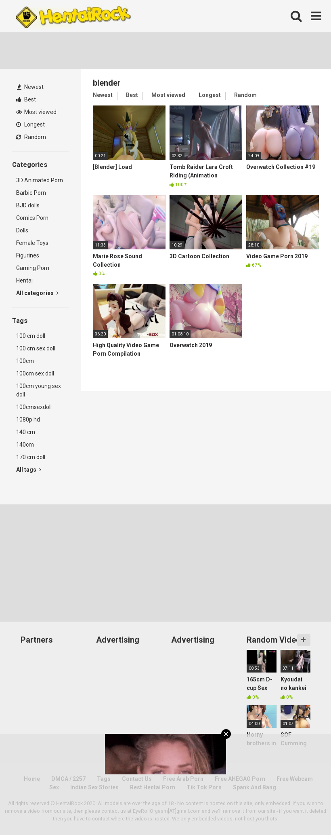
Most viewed (36, 112)
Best (26, 99)
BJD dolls (28, 205)
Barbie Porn (31, 193)
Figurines (27, 255)
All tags (28, 469)
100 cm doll (30, 336)
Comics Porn (32, 218)
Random (31, 137)
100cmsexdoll (34, 407)
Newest (30, 87)
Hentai (24, 280)
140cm (25, 444)
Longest (30, 124)
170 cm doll (30, 457)
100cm (25, 361)
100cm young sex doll (38, 390)
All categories (37, 293)
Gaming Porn (32, 268)
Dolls (22, 230)
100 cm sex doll (35, 348)
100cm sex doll (35, 373)
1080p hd (28, 419)
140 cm (25, 432)
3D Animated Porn (39, 180)
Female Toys (32, 243)
